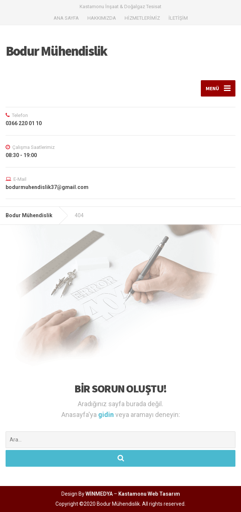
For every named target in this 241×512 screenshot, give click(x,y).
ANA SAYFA (66, 18)
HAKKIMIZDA (101, 18)
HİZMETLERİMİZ (142, 18)
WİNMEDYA (99, 494)
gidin (106, 414)
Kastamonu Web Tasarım (149, 494)
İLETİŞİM (178, 18)
